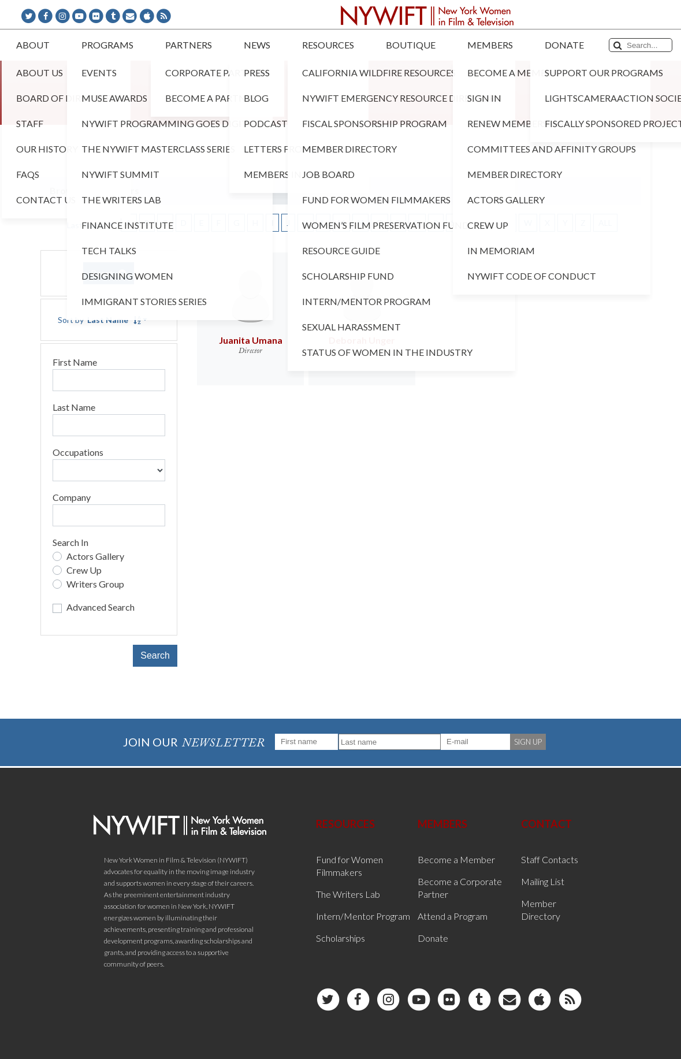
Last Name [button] (87, 225)
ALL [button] (605, 223)
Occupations (78, 452)
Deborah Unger (362, 340)
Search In (70, 542)
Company (72, 497)
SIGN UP (528, 741)
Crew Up (84, 569)
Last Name (74, 407)
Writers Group (95, 583)
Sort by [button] (99, 320)
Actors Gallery (95, 556)
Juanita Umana (250, 340)
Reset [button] (108, 272)
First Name (75, 361)
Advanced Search (100, 606)
